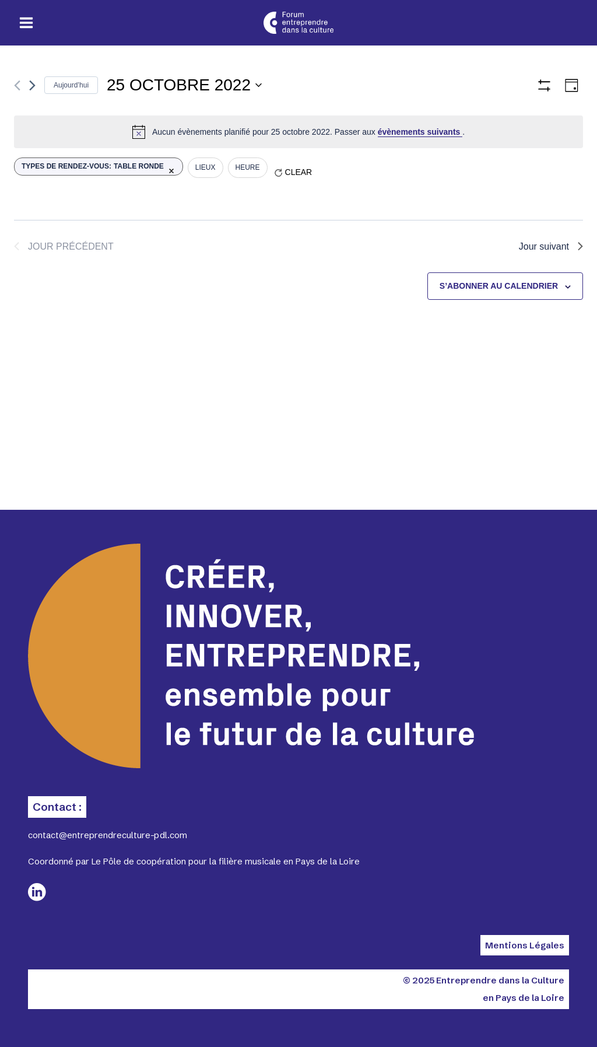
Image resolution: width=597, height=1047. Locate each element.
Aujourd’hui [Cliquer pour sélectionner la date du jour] (71, 85)
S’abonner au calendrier (499, 285)
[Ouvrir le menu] (26, 23)
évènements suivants (420, 131)
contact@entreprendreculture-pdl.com (107, 835)
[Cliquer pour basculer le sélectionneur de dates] (184, 85)
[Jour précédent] (17, 85)
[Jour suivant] (32, 85)
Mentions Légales (524, 945)
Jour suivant (551, 246)
